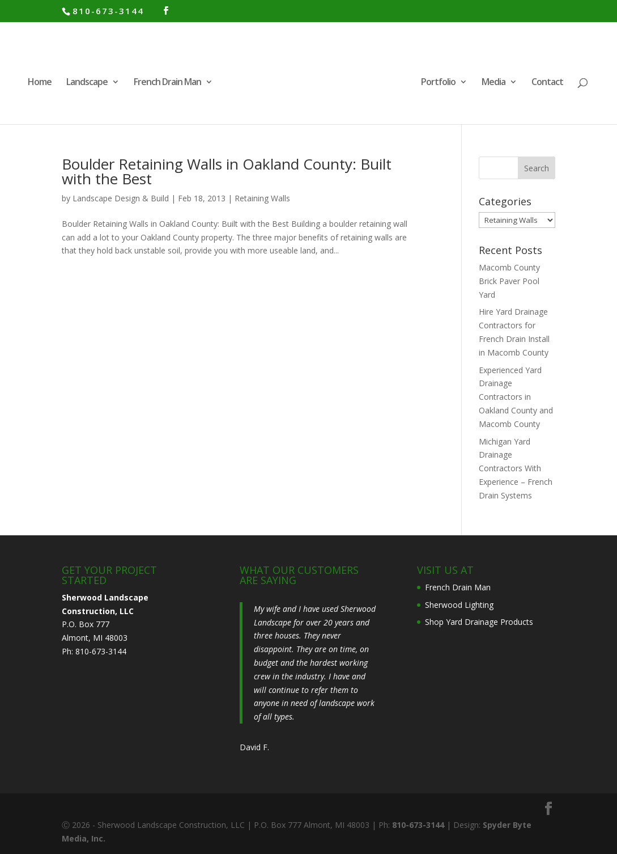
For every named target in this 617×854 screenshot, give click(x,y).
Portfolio (438, 83)
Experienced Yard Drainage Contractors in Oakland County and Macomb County (516, 397)
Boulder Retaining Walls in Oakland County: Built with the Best (227, 171)
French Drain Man (167, 83)
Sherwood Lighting (459, 604)
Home (40, 83)
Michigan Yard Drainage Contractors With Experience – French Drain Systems (515, 468)
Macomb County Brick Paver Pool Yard (509, 281)
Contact (547, 83)
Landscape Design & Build (121, 198)
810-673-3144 (108, 10)
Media (493, 83)
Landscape (87, 83)
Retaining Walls (262, 198)
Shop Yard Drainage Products (479, 621)
